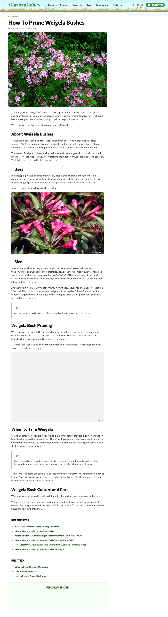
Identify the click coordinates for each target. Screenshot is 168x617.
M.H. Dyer (14, 28)
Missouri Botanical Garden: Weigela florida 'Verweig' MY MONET (44, 540)
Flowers (52, 5)
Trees (89, 5)
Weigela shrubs (19, 140)
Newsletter (155, 5)
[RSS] (142, 5)
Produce (64, 5)
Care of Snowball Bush (25, 571)
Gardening (77, 5)
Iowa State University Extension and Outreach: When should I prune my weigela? (51, 544)
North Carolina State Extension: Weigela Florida (37, 526)
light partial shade (51, 501)
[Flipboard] (138, 5)
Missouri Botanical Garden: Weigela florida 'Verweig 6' (39, 549)
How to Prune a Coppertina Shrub (30, 576)
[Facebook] (133, 5)
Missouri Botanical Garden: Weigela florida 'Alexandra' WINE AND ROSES (49, 535)
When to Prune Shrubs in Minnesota (31, 567)
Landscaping (102, 5)
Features (117, 5)
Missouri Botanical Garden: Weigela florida (34, 531)
